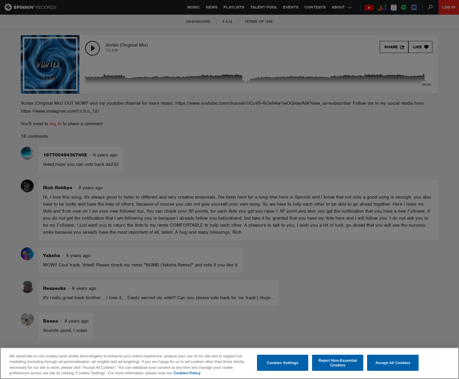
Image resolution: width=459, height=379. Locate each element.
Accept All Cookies (392, 363)
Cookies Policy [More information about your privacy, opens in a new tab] (187, 373)
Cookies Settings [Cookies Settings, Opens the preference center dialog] (283, 363)
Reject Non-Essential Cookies (337, 362)
